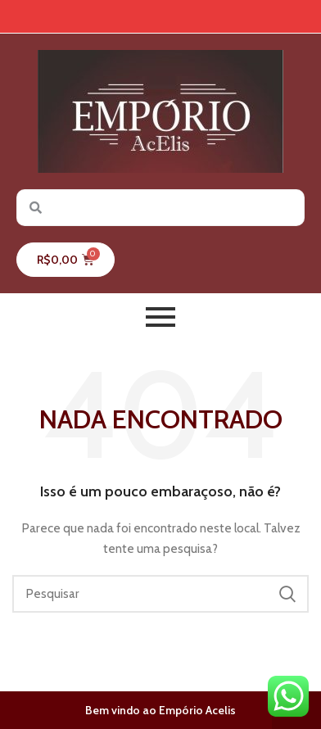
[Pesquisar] (160, 594)
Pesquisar (286, 594)
